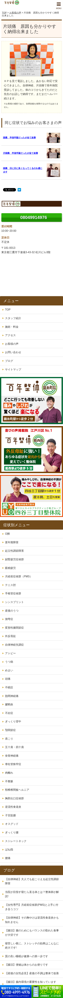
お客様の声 (15, 12)
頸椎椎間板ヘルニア (17, 789)
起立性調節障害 (14, 550)
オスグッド (11, 823)
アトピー (10, 653)
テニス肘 (10, 585)
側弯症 (9, 619)
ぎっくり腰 (11, 832)
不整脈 (9, 781)
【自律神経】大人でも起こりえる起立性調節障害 (32, 881)
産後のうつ (11, 610)
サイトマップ (13, 369)
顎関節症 (10, 730)
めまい (9, 670)
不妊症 (9, 713)
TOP (4, 12)
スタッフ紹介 (13, 318)
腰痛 (7, 858)
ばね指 (9, 849)
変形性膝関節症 (14, 627)
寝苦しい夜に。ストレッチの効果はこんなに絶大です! (32, 945)
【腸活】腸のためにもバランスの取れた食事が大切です (32, 932)
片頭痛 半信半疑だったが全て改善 (20, 153)
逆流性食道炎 (13, 806)
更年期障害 (11, 542)
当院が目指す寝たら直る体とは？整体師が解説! (32, 894)
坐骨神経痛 (11, 755)
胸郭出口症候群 (14, 798)
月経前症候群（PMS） (18, 576)
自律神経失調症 (14, 644)
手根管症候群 (13, 593)
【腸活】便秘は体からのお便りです (26, 964)
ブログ (9, 360)
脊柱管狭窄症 (13, 764)
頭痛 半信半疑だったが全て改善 (19, 137)
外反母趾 (10, 636)
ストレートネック (16, 841)
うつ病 (9, 661)
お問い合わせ (13, 352)
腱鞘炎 (9, 704)
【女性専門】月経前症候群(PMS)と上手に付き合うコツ (31, 907)
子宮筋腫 (10, 815)
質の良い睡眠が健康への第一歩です (26, 956)
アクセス (10, 335)
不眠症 (9, 687)
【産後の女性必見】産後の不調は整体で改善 (32, 973)
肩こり (9, 738)
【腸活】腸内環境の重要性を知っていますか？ (30, 984)
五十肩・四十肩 (14, 747)
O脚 (7, 533)
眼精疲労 (10, 568)
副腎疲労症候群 (14, 559)
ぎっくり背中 (13, 721)
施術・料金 (11, 326)
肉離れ (9, 772)
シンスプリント (14, 602)
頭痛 (7, 678)
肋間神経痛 (11, 696)
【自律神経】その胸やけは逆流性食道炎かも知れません (32, 919)
